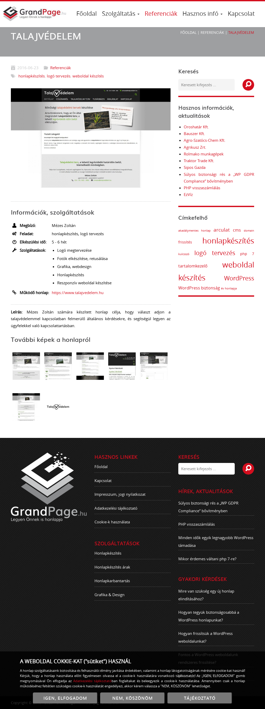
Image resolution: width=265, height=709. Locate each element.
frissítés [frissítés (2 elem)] (190, 242)
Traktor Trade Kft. (199, 160)
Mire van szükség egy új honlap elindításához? (206, 599)
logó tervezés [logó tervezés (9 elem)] (219, 253)
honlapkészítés (31, 75)
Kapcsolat (241, 14)
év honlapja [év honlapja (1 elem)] (234, 288)
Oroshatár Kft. (196, 126)
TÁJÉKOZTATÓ (200, 698)
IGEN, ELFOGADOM (65, 698)
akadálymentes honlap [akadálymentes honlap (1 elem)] (199, 230)
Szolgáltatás (120, 14)
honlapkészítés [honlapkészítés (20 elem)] (233, 240)
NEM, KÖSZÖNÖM (132, 698)
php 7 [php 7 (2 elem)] (252, 253)
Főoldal (86, 14)
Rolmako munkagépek (204, 153)
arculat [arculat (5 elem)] (227, 229)
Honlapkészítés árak (112, 571)
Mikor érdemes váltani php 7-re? (207, 563)
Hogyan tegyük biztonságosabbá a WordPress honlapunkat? (208, 621)
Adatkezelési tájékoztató (115, 513)
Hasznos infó (202, 14)
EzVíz (188, 194)
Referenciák (161, 14)
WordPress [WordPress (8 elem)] (244, 278)
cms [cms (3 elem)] (242, 230)
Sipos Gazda (194, 167)
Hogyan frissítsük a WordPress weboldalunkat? (205, 642)
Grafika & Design (109, 599)
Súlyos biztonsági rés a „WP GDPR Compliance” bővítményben (208, 512)
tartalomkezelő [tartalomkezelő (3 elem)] (197, 266)
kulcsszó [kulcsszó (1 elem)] (188, 254)
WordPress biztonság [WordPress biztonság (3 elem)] (204, 288)
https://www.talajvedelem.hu (78, 292)
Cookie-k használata (112, 527)
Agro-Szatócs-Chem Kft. (204, 140)
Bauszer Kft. (194, 133)
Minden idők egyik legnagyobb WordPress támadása (215, 546)
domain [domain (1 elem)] (254, 230)
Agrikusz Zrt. (195, 147)
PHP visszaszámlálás (202, 187)
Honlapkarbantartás (112, 585)
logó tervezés (58, 75)
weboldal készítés (88, 75)
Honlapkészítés (107, 558)
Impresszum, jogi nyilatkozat (119, 499)
